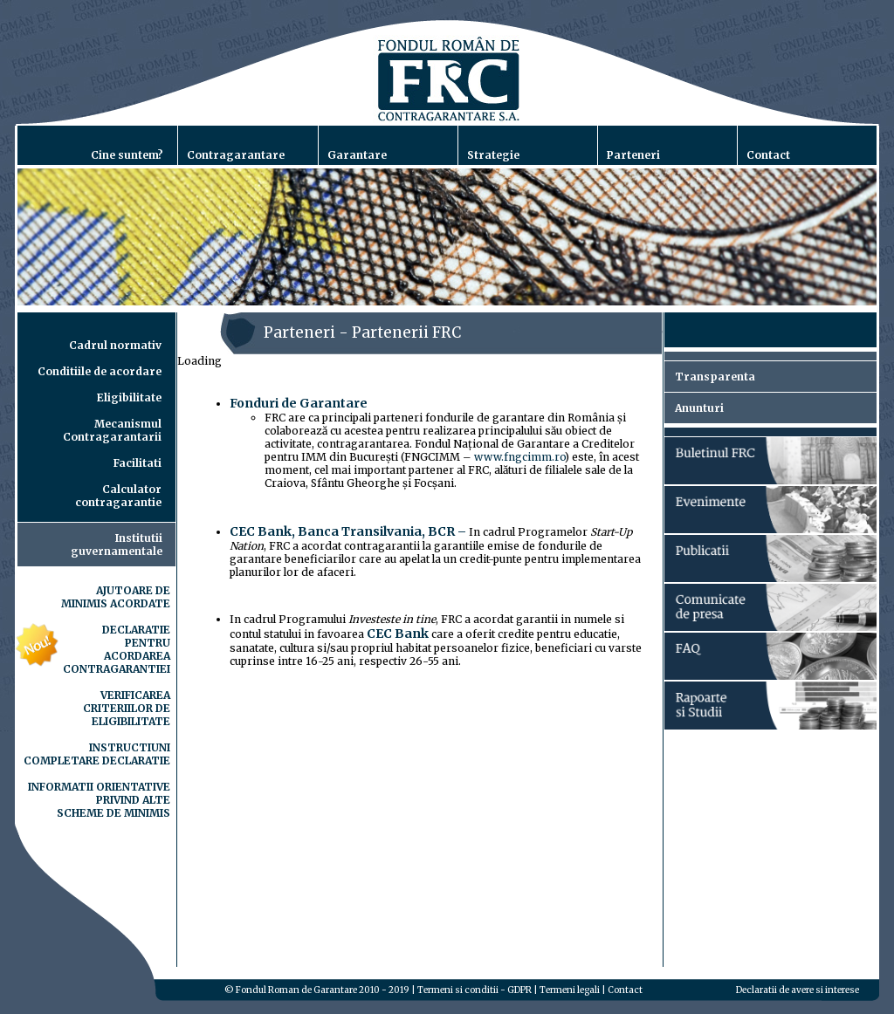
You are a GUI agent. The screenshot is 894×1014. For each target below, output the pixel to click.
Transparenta (715, 376)
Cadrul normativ (115, 345)
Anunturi (699, 408)
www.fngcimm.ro (519, 456)
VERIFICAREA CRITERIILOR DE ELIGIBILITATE (126, 708)
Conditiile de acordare (100, 371)
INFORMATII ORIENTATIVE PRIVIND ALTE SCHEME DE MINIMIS (99, 799)
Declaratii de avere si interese (797, 990)
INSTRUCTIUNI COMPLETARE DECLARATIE (97, 754)
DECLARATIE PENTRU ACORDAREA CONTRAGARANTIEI (116, 649)
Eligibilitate (129, 397)
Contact (625, 990)
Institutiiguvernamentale (116, 544)
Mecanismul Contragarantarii (112, 430)
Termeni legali (570, 990)
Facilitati (137, 462)
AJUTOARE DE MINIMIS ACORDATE (115, 597)
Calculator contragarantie (118, 496)
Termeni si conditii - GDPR (474, 990)
